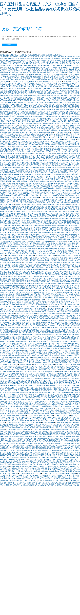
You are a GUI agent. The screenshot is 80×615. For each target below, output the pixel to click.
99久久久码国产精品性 (30, 57)
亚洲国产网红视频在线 (64, 88)
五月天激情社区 (16, 449)
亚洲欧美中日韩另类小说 (47, 383)
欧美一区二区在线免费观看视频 (44, 368)
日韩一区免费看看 (13, 473)
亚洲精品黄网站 (49, 364)
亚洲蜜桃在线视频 (44, 433)
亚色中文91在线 (53, 427)
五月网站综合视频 (46, 109)
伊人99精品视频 (29, 450)
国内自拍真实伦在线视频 (26, 461)
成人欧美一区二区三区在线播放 (28, 315)
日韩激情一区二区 (17, 485)
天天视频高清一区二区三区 (12, 391)
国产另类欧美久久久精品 (66, 125)
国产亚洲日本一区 (33, 252)
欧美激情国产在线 (61, 225)
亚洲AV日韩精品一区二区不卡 (40, 229)
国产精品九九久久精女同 (29, 239)
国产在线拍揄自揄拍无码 (15, 383)
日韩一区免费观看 (56, 194)
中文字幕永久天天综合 (71, 317)
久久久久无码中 (58, 334)
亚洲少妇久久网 (59, 317)
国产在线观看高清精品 (14, 464)
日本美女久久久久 (45, 282)
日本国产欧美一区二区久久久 (62, 389)
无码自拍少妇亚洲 (14, 107)
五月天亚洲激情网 (60, 480)
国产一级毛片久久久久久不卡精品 (14, 222)
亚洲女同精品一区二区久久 (14, 477)
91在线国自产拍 (22, 459)
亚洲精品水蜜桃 (27, 97)
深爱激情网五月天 (60, 236)
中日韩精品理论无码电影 (22, 438)
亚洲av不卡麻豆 (17, 97)
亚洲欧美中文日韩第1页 (17, 385)
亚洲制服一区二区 (47, 195)
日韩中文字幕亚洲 (14, 294)
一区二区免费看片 (11, 122)
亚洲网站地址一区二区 (6, 215)
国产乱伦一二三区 (23, 122)
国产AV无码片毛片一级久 (25, 276)
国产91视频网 (20, 151)
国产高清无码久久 (35, 457)
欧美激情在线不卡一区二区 (52, 130)
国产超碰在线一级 (15, 81)
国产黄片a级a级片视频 (37, 311)
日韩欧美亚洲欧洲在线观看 (68, 473)
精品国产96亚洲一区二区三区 (48, 477)
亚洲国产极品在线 (42, 250)
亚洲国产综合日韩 (18, 245)
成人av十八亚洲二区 (35, 195)
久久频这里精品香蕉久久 (9, 387)
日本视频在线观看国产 (62, 422)
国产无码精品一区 (71, 69)
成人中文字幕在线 (34, 122)
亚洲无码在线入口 (57, 441)
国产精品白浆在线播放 (62, 234)
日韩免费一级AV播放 (58, 109)
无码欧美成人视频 (62, 93)
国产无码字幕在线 (25, 403)
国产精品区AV (64, 271)
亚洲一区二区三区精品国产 (35, 130)
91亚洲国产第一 (49, 157)
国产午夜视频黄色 (5, 485)
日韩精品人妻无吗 (20, 204)
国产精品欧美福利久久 (40, 352)
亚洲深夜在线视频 (41, 405)
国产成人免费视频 (36, 422)
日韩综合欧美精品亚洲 (28, 158)
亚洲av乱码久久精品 (33, 463)
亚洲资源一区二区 (10, 236)
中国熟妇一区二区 (73, 150)
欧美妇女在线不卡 (72, 340)
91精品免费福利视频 (48, 422)
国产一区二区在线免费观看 (27, 238)
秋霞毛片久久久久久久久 (17, 123)
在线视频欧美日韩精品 (47, 310)
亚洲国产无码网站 (34, 92)
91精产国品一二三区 (54, 325)
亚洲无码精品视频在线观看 (31, 485)
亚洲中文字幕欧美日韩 (14, 132)
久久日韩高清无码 (40, 255)
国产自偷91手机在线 (11, 366)
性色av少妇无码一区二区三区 (39, 116)
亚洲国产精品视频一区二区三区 (54, 327)
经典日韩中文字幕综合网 (21, 215)
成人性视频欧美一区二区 (70, 245)
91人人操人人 (55, 72)
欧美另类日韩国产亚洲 (61, 155)
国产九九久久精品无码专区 (17, 440)
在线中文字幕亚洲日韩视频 (31, 72)
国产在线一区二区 (57, 151)
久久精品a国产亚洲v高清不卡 (38, 362)
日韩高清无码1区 (42, 239)
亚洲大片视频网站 (55, 60)
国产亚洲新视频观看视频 (50, 183)
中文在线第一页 (43, 280)
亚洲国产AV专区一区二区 (26, 327)
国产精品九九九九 (71, 383)
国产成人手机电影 (22, 65)
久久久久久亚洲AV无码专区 (39, 438)
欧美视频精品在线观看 (28, 405)
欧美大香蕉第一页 (5, 104)
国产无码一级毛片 (32, 415)
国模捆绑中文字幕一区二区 (55, 306)
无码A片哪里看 (35, 167)
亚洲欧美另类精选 (40, 171)
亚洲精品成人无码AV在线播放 (41, 187)
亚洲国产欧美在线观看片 (63, 232)
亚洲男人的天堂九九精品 (46, 415)
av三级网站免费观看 (32, 440)
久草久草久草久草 (33, 146)
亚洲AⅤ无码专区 (20, 313)
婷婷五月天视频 (26, 441)
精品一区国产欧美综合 (62, 157)
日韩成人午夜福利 (65, 401)
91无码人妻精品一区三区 (39, 165)
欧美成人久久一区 (45, 167)
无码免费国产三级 (63, 396)
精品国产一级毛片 (38, 329)
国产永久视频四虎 (11, 278)
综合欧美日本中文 (7, 478)
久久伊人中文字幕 (73, 93)
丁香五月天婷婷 (46, 100)
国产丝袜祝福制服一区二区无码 (37, 382)
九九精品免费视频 (66, 325)
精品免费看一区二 (11, 325)
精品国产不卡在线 (37, 357)
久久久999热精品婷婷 (14, 118)
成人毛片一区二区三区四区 (53, 143)
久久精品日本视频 (24, 157)
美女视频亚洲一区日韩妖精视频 (32, 183)
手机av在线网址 (72, 144)
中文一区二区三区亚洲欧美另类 (61, 380)
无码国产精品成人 (73, 95)
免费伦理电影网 (68, 180)
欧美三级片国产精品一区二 (35, 204)
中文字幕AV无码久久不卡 (40, 97)
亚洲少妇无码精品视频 (10, 459)
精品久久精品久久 (15, 456)
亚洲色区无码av (40, 398)
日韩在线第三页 (49, 236)
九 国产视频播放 (26, 292)
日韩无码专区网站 (64, 267)
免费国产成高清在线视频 (37, 454)
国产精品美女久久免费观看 (32, 322)
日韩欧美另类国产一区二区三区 (62, 426)
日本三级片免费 (17, 445)
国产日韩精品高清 (28, 361)
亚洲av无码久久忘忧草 (19, 164)
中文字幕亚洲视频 (7, 102)
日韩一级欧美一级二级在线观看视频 (26, 248)
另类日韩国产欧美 (5, 229)
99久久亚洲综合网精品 (62, 310)
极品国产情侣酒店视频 (36, 192)
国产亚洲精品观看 (21, 129)
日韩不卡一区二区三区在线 (22, 67)
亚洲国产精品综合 (5, 449)
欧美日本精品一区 (10, 380)
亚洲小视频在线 (74, 206)
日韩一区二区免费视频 (52, 376)
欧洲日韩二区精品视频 (21, 225)
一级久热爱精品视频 (34, 65)
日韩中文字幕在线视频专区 (38, 216)
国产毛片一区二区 (73, 260)
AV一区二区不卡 (18, 301)
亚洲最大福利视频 (55, 160)
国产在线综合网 (11, 422)
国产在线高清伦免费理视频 (33, 424)
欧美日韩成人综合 (7, 155)
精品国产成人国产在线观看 (45, 355)
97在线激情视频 (74, 285)
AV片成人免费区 (29, 299)
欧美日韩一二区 (23, 375)
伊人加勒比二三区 (32, 389)
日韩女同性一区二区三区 (50, 259)
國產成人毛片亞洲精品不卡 (46, 443)
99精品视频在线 (45, 271)
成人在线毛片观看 (10, 427)
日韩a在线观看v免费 (12, 157)
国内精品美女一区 (62, 209)
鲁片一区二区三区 (32, 378)
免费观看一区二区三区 (23, 167)
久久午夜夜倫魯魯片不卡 (25, 278)
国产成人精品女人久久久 (47, 141)
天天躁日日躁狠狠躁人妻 (25, 413)
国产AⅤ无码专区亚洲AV (34, 164)
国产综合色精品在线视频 (58, 74)
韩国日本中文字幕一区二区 (48, 373)
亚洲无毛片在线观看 (30, 301)
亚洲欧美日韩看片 (17, 74)
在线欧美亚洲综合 (58, 222)
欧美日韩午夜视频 (26, 231)
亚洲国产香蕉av (67, 239)
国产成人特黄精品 (28, 445)
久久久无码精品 (23, 273)
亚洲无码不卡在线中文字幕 (59, 144)
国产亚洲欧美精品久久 (29, 202)
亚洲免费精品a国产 (53, 401)
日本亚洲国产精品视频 (32, 227)
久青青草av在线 (34, 134)
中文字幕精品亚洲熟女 (22, 471)
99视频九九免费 (47, 104)
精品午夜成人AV (11, 181)
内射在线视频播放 (32, 341)
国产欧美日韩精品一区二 (46, 317)
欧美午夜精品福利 (51, 285)
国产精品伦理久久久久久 (53, 129)
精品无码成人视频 (67, 218)
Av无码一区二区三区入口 (29, 484)
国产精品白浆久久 (57, 122)
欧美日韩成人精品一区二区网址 (47, 378)
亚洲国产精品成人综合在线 (60, 331)
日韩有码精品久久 (44, 160)
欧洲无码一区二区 (40, 412)
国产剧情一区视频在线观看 (22, 176)
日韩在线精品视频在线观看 (59, 106)
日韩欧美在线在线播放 (69, 243)
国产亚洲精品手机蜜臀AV (58, 287)
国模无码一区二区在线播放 (21, 100)
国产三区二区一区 (69, 449)
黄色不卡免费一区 (19, 306)
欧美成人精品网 (36, 403)
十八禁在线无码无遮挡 (31, 482)
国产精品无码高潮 (21, 341)
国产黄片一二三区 (48, 391)
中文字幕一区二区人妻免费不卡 (34, 385)
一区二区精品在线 (68, 334)
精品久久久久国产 (39, 127)
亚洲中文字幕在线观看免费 (53, 290)
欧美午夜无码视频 (38, 143)
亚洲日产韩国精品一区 (59, 136)
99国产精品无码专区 (48, 123)
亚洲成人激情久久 (47, 296)
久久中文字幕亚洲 (18, 482)
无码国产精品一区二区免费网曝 (67, 238)
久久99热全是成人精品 (18, 180)
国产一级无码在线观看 (48, 274)
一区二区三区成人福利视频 (69, 246)
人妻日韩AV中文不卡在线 (59, 92)
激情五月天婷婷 (34, 343)
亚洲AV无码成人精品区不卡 (55, 447)
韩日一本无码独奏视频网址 (41, 269)
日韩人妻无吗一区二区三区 (32, 480)
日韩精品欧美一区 (27, 338)
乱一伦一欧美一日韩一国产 (25, 178)
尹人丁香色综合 (49, 345)
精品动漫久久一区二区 (39, 209)
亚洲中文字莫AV (34, 215)
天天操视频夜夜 (65, 376)
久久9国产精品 (51, 255)
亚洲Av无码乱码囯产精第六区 (42, 289)
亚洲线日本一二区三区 (15, 202)
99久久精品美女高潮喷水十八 (19, 241)
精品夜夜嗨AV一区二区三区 (35, 99)
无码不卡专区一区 (36, 274)
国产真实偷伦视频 (67, 278)
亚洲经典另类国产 (19, 102)
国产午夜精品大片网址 (72, 215)
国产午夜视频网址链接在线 (68, 438)
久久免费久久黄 (74, 78)
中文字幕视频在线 (27, 289)
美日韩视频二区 (65, 97)
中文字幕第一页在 (23, 387)
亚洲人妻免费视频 (11, 144)
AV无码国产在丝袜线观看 (63, 482)
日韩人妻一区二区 (71, 434)
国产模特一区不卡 (10, 167)
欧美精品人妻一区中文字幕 (58, 241)
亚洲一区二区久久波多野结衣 (22, 174)
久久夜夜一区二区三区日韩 (34, 64)
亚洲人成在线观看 (34, 471)
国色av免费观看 (7, 164)
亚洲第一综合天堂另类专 (16, 480)
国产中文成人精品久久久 (31, 213)
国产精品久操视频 (17, 350)
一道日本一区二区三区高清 (68, 158)
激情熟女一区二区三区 (36, 387)
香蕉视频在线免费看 (25, 194)
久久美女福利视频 (23, 417)
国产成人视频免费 (20, 369)
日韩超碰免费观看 (48, 148)
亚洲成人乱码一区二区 (10, 310)
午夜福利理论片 (15, 457)
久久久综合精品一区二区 (71, 447)
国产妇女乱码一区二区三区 (12, 403)
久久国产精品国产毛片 (23, 422)
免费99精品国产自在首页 (65, 348)
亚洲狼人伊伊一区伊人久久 (57, 85)
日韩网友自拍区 (30, 185)
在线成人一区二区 (63, 357)
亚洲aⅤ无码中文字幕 (65, 220)
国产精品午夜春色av (60, 355)
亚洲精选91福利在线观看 (41, 60)
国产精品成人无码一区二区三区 (11, 408)
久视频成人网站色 (65, 204)
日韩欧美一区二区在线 (23, 173)
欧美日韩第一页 (46, 164)
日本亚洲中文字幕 (44, 320)
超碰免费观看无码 (41, 79)
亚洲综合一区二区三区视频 (31, 477)
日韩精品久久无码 (72, 183)
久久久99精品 (53, 304)
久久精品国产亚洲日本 (65, 452)
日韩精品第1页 (45, 359)
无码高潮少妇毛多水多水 (37, 420)
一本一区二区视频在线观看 (54, 375)
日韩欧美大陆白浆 (33, 106)
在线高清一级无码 (20, 355)
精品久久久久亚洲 (73, 485)
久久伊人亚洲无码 (7, 176)
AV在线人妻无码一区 (25, 69)
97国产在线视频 (49, 153)
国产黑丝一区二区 (70, 269)
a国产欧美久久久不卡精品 (10, 60)
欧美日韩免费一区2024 (17, 426)
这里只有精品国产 (17, 208)
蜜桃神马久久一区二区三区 (69, 299)
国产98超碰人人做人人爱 (9, 115)
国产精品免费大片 (24, 188)
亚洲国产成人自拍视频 (51, 478)
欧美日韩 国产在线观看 (32, 410)
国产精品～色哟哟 (59, 434)
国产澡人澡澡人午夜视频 (52, 299)
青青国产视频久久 (13, 238)
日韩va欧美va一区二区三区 (31, 86)
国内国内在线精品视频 (61, 273)
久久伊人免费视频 (20, 58)
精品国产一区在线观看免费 (27, 266)
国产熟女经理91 (8, 306)
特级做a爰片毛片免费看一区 (10, 269)
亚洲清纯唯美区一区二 (22, 347)
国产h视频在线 (18, 213)
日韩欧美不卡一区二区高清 (48, 227)
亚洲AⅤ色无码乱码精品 (18, 304)
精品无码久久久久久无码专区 (52, 192)
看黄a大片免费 (49, 118)
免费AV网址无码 (16, 470)
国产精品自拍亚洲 (38, 153)
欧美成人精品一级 (37, 391)
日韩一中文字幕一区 (24, 310)
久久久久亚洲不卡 (67, 192)
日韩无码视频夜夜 (41, 306)
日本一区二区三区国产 (28, 401)
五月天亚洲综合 (55, 419)
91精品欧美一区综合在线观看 (13, 285)
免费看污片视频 (66, 60)
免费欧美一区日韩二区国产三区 (9, 343)
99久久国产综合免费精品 (20, 359)
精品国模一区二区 (25, 85)
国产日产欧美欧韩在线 (49, 232)
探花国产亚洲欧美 (63, 385)
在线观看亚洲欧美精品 (64, 199)
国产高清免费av (7, 206)
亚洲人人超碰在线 (48, 369)
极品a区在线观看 (11, 178)
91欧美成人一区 (56, 62)
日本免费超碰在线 (60, 141)
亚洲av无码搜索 (45, 322)
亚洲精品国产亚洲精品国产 (45, 466)
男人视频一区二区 (20, 83)
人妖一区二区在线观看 (23, 95)
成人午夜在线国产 (67, 276)
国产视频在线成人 (10, 382)
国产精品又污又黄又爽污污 (21, 434)
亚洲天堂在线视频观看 (9, 224)
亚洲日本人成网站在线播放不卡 (60, 283)
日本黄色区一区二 (32, 394)
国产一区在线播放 (67, 403)
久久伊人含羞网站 (10, 129)
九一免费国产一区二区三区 (62, 415)
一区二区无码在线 (18, 450)
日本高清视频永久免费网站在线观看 (57, 171)
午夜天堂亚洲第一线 (34, 380)
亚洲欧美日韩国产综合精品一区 (18, 373)
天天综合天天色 (15, 392)
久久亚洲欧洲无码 (67, 352)
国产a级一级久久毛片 (17, 218)
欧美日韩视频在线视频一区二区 (59, 229)
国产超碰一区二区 (13, 290)
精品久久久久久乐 (27, 452)
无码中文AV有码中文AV (43, 419)
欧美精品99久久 (9, 211)
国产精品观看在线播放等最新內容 (37, 243)
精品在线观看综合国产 (38, 95)
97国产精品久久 (70, 85)
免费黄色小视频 (35, 211)
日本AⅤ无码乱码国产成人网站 (39, 267)
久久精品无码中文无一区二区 (50, 473)
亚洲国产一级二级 (21, 463)
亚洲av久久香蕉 (26, 408)
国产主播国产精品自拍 (21, 232)
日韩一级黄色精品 (27, 297)
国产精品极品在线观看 (65, 382)
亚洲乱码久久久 (32, 459)
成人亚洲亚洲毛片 (5, 352)
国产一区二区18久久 (20, 340)
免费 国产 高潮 (24, 457)
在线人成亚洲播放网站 (21, 134)
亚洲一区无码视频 (9, 134)
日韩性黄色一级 (63, 318)
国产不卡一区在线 (19, 264)
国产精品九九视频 (18, 336)
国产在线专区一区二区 (59, 65)
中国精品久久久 (27, 257)
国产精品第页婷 (22, 144)
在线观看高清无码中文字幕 (43, 450)
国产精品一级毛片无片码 (40, 162)
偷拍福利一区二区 (63, 78)
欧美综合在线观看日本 (54, 352)
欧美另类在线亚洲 (19, 88)
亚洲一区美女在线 (68, 475)
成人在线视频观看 (25, 107)
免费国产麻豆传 (16, 441)
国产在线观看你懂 (70, 322)
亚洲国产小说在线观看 (14, 62)
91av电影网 (12, 357)
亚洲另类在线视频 (67, 471)
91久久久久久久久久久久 (71, 151)
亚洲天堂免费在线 (52, 220)
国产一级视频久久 (47, 176)
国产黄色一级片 (40, 158)
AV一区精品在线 (12, 413)
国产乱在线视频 (45, 283)
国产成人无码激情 (55, 294)
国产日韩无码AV (20, 443)
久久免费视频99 (12, 468)
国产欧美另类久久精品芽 (47, 181)
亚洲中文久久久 (24, 343)
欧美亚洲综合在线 (46, 347)
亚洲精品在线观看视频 (54, 431)
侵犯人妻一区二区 (51, 238)
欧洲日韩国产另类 (70, 195)
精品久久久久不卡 (74, 171)
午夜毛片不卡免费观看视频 (52, 99)
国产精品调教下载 (38, 297)
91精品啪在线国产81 (41, 201)
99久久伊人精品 (41, 285)
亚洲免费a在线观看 (17, 322)
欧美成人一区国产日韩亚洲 (66, 463)
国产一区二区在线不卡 (67, 420)
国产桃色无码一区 (33, 181)
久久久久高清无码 (7, 252)
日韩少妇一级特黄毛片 (68, 252)
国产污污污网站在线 (34, 348)
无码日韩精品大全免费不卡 (8, 95)
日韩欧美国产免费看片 (59, 417)
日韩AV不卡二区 (25, 150)
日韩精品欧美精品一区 (17, 303)
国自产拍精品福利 (67, 375)
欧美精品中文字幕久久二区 (69, 72)
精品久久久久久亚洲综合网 (30, 132)
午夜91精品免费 (9, 471)
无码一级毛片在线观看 (63, 456)
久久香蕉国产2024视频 (58, 100)
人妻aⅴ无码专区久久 (56, 341)
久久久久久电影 (67, 137)
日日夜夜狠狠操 (66, 165)
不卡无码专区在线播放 (28, 398)
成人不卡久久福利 (5, 262)
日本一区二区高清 (9, 116)
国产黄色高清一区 (51, 445)
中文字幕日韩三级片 (50, 93)
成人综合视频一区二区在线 (57, 69)
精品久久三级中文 (30, 79)
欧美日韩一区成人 (67, 143)
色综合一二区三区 (7, 88)
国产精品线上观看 (69, 120)
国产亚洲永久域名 (27, 162)
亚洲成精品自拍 (16, 239)
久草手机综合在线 (60, 185)
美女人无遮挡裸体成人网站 (40, 449)
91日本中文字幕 (53, 264)
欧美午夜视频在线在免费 (55, 178)
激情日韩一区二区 (52, 125)
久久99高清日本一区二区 (66, 303)
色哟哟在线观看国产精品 (65, 371)
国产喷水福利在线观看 (40, 325)
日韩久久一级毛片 (47, 174)
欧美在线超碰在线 (23, 376)
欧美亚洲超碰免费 (5, 287)
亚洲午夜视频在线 (17, 86)
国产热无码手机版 (5, 216)
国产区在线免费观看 (26, 269)
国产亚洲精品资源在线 (56, 336)
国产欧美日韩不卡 (42, 313)
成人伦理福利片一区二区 (63, 297)
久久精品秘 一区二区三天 (56, 253)
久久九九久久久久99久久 (43, 464)
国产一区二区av (39, 327)
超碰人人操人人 (47, 67)
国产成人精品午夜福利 (40, 431)
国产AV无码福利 (23, 366)
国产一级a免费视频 (23, 220)
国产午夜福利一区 (11, 354)
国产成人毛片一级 (32, 83)
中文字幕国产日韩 (44, 144)
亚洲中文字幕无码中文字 (63, 311)
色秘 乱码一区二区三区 (61, 115)
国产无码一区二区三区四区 (47, 482)
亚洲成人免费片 (74, 102)
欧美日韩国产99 (44, 252)
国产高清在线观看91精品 (21, 155)
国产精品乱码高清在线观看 (70, 257)
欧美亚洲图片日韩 (36, 67)
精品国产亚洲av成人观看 (15, 257)
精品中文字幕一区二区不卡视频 (51, 403)
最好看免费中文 (61, 373)
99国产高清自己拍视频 (7, 79)
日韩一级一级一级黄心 (64, 201)
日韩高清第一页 (53, 116)
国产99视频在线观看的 (55, 111)
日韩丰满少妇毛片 (34, 197)
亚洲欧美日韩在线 (28, 74)
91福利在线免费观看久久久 (61, 347)
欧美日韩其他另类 (7, 264)
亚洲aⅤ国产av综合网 (16, 57)
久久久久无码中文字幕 (40, 178)
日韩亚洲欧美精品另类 (25, 364)
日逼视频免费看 (36, 392)
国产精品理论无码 (45, 197)
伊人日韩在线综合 (19, 478)
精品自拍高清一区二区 (11, 125)
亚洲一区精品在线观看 (60, 260)
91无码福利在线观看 (29, 208)
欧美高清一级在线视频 (23, 236)
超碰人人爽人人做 (68, 280)
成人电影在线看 (59, 391)
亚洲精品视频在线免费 (25, 209)
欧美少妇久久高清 (30, 336)
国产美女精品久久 (11, 376)
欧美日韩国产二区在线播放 (31, 282)
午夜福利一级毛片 (17, 127)
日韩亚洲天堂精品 (58, 436)
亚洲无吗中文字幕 (57, 289)
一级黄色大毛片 (4, 332)
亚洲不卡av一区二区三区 (62, 364)
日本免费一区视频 (38, 257)
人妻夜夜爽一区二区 (55, 162)
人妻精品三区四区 (35, 100)
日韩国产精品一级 (64, 116)
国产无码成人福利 (54, 97)
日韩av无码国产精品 (27, 294)
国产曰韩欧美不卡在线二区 (42, 294)
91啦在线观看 (13, 76)
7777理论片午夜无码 (60, 150)
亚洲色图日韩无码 (46, 122)
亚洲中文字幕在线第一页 (69, 208)
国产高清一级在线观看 (50, 354)
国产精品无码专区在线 (23, 274)
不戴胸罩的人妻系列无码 (26, 412)
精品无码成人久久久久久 (49, 392)
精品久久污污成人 (58, 394)
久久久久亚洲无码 (21, 380)
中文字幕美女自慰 (67, 294)
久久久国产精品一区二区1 (7, 153)
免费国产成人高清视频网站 (40, 427)
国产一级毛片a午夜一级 (65, 190)
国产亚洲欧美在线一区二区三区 (18, 146)
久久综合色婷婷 (24, 420)
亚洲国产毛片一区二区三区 (13, 292)
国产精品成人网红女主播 (23, 427)
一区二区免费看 (46, 441)
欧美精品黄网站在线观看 (46, 132)
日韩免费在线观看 (64, 206)
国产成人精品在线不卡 (46, 343)
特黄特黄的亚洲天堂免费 (22, 311)
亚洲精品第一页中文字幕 (65, 259)
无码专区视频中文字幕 (21, 106)
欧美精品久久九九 (60, 308)
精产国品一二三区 (47, 424)
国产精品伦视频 (53, 206)
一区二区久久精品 (35, 347)
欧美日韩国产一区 (51, 412)
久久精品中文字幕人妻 (28, 464)
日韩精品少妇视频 (7, 67)
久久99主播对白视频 (46, 146)
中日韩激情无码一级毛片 (54, 139)
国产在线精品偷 (69, 104)
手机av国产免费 (70, 64)
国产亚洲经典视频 (56, 113)
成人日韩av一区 (16, 452)
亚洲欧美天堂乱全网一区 (39, 292)
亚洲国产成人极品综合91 (55, 188)
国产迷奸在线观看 (62, 485)
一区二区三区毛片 (47, 426)
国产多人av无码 (31, 355)
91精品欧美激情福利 (16, 183)
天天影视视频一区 (63, 285)
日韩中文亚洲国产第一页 (65, 445)
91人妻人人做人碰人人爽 (20, 320)
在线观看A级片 (13, 194)
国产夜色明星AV (15, 199)
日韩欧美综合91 (5, 57)
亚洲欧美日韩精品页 (57, 187)
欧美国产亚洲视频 (34, 241)
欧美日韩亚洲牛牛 (48, 71)
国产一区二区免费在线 (6, 348)
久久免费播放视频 (20, 389)
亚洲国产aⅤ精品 (44, 218)
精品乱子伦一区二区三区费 (40, 231)
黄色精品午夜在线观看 (48, 480)
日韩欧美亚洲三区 (47, 406)
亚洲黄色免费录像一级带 (31, 218)
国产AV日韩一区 (69, 306)
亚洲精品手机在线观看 (50, 199)
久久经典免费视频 (66, 470)
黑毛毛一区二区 (36, 441)
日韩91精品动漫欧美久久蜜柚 (36, 399)
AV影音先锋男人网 (38, 338)
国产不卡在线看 (41, 102)
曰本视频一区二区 (44, 120)
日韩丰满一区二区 (46, 65)
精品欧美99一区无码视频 (56, 484)
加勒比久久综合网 (38, 364)
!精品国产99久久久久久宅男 (18, 332)
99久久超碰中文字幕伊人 (20, 195)
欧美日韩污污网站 (50, 338)
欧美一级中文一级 (9, 225)
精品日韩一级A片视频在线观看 (17, 99)
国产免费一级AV (41, 266)
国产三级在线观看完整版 (61, 176)
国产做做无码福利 (5, 227)
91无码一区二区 (60, 383)
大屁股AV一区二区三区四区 (43, 361)
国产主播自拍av (22, 296)
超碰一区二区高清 (15, 120)
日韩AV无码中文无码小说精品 (18, 169)
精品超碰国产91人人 (11, 143)
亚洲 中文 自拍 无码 (26, 329)
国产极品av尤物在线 (41, 470)
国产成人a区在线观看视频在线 (23, 78)
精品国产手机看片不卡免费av (61, 67)
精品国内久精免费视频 (51, 452)
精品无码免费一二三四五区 (13, 297)
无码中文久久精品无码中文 (71, 341)
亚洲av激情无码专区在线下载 (29, 433)
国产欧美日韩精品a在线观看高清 (64, 71)
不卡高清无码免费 (15, 137)
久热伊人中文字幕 (57, 464)
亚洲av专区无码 (54, 267)
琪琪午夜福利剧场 (24, 290)
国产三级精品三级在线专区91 (40, 173)
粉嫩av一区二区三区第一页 (48, 485)
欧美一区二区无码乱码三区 (10, 188)
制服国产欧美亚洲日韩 (17, 466)
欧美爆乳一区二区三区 (45, 394)
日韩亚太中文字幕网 (8, 311)
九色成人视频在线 (60, 148)
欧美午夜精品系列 (5, 180)
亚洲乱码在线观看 (41, 324)
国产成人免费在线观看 (67, 359)
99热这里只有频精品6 (52, 266)
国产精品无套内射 (38, 456)
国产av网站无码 (12, 192)
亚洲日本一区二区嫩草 (40, 125)
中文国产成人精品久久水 (65, 412)
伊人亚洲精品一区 (9, 267)
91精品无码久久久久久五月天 (12, 484)
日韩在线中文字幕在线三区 (46, 308)
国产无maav (59, 180)
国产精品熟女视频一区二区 (63, 127)
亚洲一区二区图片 (55, 252)
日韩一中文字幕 (17, 259)
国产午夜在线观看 (22, 181)
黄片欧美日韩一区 (63, 378)
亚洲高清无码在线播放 (69, 139)
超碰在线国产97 (16, 352)
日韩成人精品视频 (30, 206)
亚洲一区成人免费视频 (40, 350)
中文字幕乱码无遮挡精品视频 (70, 213)
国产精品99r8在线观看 (70, 79)
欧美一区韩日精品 (43, 484)
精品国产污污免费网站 (52, 158)
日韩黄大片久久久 (14, 329)
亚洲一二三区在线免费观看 (21, 454)
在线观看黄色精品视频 (31, 436)
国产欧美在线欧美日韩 (27, 171)
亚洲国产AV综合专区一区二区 (25, 224)
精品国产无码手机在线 (36, 354)
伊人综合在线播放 (46, 417)
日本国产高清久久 (11, 296)
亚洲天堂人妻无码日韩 (19, 317)
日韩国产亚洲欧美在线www (39, 188)
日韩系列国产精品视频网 (25, 143)
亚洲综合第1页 (44, 241)
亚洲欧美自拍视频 (21, 345)
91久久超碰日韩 (60, 315)
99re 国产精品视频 (7, 340)
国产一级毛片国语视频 (28, 324)
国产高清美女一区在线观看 (61, 90)
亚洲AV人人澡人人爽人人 (55, 350)
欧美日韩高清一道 (41, 303)
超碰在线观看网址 (45, 331)
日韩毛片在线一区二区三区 (37, 375)
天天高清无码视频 (37, 408)
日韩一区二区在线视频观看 (40, 69)
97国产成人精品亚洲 (44, 57)
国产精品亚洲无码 (47, 334)
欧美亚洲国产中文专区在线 (18, 130)
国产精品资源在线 (49, 408)
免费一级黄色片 (56, 471)
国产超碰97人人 (38, 234)
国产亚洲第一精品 (27, 352)
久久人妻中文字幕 (37, 148)
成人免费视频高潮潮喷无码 (50, 457)
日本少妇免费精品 (25, 447)
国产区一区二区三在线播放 (33, 88)
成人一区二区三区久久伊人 (55, 216)
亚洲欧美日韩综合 (52, 102)
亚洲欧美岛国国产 (52, 303)
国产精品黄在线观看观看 (50, 371)
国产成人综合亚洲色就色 (23, 148)
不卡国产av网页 (65, 266)
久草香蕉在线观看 (25, 111)
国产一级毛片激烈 (59, 58)
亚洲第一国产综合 (50, 456)
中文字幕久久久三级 (6, 97)
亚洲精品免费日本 (23, 92)
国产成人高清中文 (9, 368)
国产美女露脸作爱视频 (58, 282)
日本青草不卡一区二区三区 (10, 266)
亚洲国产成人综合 (73, 227)
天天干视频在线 (9, 313)
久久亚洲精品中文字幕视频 (24, 234)
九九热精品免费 (50, 127)
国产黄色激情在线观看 (67, 130)
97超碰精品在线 (59, 134)
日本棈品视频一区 (25, 391)
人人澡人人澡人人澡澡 (37, 157)
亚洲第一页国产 (70, 167)
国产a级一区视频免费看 (47, 115)
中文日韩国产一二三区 (15, 72)
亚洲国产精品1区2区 (14, 433)
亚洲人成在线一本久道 (51, 385)
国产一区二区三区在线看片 (53, 257)
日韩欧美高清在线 (72, 345)
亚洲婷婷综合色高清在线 (61, 429)
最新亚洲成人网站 (29, 245)
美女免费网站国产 (32, 317)
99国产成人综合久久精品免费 (30, 62)
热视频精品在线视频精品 (32, 283)
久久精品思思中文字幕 (69, 194)
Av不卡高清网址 (10, 389)
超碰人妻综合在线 (7, 174)
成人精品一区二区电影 (65, 304)
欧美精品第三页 (40, 238)
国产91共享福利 (52, 405)
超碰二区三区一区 (23, 354)
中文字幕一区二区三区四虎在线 (34, 478)
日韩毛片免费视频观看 (11, 327)
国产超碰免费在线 (72, 373)
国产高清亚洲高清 (62, 227)
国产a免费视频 (23, 331)
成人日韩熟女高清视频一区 (63, 118)
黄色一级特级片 (38, 278)
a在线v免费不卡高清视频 (37, 468)
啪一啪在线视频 (59, 369)
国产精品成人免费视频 (22, 406)
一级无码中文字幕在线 (37, 290)
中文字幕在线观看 (45, 62)
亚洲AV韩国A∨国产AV (68, 160)
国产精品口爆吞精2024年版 (57, 107)
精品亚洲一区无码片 (18, 206)
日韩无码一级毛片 (55, 218)
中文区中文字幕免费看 (49, 366)
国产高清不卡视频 (47, 90)
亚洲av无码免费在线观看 (70, 350)
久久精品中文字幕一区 (27, 255)
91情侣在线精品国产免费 (36, 225)
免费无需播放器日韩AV (70, 464)
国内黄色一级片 (22, 399)
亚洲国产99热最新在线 (68, 461)
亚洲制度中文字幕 (46, 92)
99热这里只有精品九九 (66, 478)
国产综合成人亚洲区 (36, 371)
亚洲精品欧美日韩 (54, 440)
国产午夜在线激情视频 (33, 58)
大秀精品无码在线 (54, 173)
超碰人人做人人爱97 (61, 211)
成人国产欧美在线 (58, 146)
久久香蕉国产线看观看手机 (62, 202)
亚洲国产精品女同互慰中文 (30, 120)
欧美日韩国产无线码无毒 (19, 415)
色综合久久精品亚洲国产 (24, 429)
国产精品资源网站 (9, 369)
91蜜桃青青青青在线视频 (9, 417)
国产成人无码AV (68, 216)
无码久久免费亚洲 (48, 64)
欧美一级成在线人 (28, 201)
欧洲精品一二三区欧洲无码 (32, 222)
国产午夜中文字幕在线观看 (49, 396)
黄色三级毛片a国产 (47, 260)
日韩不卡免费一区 (45, 72)
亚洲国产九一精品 (33, 373)
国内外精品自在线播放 (54, 165)
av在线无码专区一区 (64, 354)
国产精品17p (62, 183)
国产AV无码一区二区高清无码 (64, 408)
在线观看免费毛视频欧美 (41, 276)
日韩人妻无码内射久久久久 (59, 410)
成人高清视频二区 (15, 289)
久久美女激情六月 (73, 225)
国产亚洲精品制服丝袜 (32, 287)
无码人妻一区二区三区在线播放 (9, 113)
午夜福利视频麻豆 (23, 192)
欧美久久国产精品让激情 (13, 190)
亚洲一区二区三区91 (40, 461)
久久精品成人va (55, 359)
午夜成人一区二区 (14, 171)
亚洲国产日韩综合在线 (43, 301)
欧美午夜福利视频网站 (17, 299)
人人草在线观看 (38, 93)
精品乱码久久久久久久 (10, 109)
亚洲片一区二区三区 (55, 276)
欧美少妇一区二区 (10, 345)
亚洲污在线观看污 (57, 475)
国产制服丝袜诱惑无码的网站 (54, 468)
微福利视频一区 (15, 111)
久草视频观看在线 (41, 139)
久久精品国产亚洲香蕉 (58, 167)
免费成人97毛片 (60, 123)
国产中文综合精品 (24, 473)
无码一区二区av (11, 65)
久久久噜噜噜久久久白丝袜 (49, 348)
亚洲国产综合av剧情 (36, 434)
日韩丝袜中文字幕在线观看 (24, 153)
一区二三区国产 (52, 292)
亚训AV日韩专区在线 (42, 336)
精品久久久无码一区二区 (53, 246)
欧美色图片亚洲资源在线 (19, 394)
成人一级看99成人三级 (58, 322)
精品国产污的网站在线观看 (62, 76)
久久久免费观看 (26, 449)
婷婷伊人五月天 (27, 350)
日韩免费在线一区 (68, 188)
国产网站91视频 (28, 127)
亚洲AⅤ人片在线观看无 (13, 255)
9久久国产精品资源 (9, 136)
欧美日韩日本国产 (23, 109)
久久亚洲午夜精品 (69, 122)
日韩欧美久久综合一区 (47, 215)
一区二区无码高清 (31, 304)
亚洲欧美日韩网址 (59, 64)
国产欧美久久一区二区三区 (33, 426)
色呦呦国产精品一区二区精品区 (64, 181)
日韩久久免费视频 (62, 95)
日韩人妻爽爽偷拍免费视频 (29, 250)
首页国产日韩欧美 (59, 174)
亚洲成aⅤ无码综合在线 (54, 208)
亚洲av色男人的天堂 (10, 234)
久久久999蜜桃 (10, 406)
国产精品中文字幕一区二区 (40, 111)
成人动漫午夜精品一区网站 (35, 369)
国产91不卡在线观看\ (71, 391)
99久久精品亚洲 (45, 410)
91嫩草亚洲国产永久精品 (16, 424)
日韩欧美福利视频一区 (54, 362)
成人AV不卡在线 (56, 213)
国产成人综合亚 (32, 332)
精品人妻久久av (74, 357)
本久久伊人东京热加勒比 (55, 79)
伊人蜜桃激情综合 (67, 290)
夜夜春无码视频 (61, 255)
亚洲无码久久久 (26, 118)
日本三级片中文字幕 (10, 148)
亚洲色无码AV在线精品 (72, 484)
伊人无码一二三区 (61, 340)
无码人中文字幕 (39, 299)
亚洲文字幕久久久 (9, 83)
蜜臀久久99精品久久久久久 (40, 85)
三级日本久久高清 (64, 169)
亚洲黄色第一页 (53, 313)
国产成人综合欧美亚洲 (54, 243)
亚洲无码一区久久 (11, 362)
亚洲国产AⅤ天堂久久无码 (7, 151)
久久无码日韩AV (11, 429)
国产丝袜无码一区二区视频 (70, 129)
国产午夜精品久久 (27, 456)
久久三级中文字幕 (9, 165)
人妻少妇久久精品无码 (68, 431)
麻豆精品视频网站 (17, 262)
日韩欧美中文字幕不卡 (11, 419)
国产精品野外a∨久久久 (57, 262)
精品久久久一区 (43, 169)
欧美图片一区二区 (52, 382)
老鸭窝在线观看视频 (23, 308)
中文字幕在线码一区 (8, 378)
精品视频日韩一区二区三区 (61, 86)
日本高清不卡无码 (59, 368)
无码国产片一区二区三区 (34, 340)
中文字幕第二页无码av (47, 211)
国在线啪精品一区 (50, 311)
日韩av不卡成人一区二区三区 (52, 278)
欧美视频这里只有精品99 (67, 248)
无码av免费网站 (51, 209)
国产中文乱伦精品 (15, 338)
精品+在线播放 (8, 90)
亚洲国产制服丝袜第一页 (71, 441)
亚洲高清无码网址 (21, 382)
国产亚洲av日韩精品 (28, 81)
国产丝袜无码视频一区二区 (71, 111)
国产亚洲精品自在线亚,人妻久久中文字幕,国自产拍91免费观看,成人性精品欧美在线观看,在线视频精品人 (40, 9)
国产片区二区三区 (30, 151)
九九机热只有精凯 (51, 399)
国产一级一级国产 (57, 81)
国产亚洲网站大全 (54, 231)
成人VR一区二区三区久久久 (18, 318)
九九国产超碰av (30, 306)
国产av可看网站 (69, 253)
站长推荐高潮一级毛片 (54, 324)
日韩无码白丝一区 (11, 276)
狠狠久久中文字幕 (43, 332)
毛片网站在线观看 (66, 99)
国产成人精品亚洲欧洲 (56, 280)
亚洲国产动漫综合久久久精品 (65, 274)
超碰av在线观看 (58, 245)
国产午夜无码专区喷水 (57, 120)
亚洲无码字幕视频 (13, 69)
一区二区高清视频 (42, 253)
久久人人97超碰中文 (15, 334)
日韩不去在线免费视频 (14, 324)
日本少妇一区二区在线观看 (54, 137)
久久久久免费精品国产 (45, 459)
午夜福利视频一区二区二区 (21, 371)
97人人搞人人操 (56, 57)
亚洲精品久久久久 (67, 362)
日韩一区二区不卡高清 (48, 180)
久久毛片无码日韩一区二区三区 (40, 194)
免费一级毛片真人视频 (70, 433)
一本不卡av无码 (69, 327)
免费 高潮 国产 (65, 173)
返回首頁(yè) (9, 44)
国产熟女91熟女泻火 (11, 220)
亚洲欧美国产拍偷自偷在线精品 (24, 368)
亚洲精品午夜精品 (34, 417)
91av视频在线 (4, 294)
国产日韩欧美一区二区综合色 (36, 129)
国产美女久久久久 (58, 406)
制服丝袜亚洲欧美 (13, 396)
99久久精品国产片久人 (14, 162)
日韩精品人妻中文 (71, 109)
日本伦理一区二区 (37, 199)
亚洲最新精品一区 (50, 329)
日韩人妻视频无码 (33, 144)
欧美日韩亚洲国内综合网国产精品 (26, 136)
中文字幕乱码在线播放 (43, 113)
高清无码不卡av (74, 292)
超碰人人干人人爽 (18, 90)
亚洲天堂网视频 (8, 78)
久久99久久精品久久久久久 (23, 165)
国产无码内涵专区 (44, 213)
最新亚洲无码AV (46, 471)
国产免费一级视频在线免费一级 (32, 259)
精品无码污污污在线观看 (13, 401)
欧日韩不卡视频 (17, 201)
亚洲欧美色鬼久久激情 (34, 296)
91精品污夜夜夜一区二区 (16, 260)
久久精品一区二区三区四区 (28, 113)
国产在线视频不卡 (38, 78)
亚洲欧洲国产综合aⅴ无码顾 (16, 280)
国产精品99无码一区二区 (25, 60)
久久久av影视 (34, 308)
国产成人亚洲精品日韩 (11, 139)
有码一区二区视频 (56, 320)
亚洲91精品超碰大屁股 (37, 236)
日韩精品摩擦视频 (60, 454)
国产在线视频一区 (45, 106)
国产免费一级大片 (71, 136)
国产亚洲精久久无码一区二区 (36, 246)
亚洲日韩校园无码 (64, 313)
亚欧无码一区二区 (35, 406)
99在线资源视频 (65, 413)
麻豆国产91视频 (68, 289)
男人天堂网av (55, 271)
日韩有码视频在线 (50, 297)
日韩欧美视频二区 (27, 431)
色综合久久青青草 (17, 282)
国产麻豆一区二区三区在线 (37, 376)
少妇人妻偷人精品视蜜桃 (22, 116)
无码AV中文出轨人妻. (67, 440)
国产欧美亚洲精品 (13, 364)
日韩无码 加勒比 (51, 398)
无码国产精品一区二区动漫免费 (31, 334)
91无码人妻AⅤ (13, 375)
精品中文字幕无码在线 (13, 85)
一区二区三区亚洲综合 (35, 366)
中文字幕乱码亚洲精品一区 (66, 392)
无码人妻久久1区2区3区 (22, 211)
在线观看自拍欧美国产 (55, 239)
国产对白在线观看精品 (56, 332)
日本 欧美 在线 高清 (46, 86)
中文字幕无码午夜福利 (61, 343)
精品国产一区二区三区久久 (62, 296)
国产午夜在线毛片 (73, 211)
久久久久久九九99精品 (31, 280)
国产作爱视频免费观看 (6, 213)
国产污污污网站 (22, 115)
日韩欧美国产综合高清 (25, 125)
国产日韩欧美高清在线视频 (62, 132)
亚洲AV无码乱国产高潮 (51, 318)
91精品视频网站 (54, 248)
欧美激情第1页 (8, 482)
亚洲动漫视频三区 (26, 199)
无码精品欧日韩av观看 (10, 92)
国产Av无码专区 (43, 440)
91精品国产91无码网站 (46, 134)
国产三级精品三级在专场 (22, 267)
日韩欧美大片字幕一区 (45, 436)
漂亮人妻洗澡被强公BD (39, 447)
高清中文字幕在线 (72, 355)
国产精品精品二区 (62, 366)
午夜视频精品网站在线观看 (10, 331)
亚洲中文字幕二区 (23, 362)
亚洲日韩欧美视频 (39, 413)
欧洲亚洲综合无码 (31, 313)
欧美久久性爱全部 (45, 287)
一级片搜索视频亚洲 (8, 355)
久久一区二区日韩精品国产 (10, 412)
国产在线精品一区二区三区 (45, 202)
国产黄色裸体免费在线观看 (43, 81)
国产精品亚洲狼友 (33, 115)
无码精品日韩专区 (36, 71)
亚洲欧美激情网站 (43, 304)
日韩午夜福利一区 (71, 301)
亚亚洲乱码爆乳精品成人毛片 (20, 216)
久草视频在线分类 (48, 150)
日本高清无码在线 (7, 283)
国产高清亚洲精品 (69, 394)
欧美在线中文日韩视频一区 (43, 74)
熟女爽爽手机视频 (53, 438)
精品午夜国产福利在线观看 (8, 173)
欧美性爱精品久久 (5, 322)
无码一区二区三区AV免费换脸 (58, 250)
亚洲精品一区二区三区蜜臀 (27, 139)
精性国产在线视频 (63, 292)
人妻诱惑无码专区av (49, 340)
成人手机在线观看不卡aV (7, 443)
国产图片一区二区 (30, 102)
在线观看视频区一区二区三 (46, 315)
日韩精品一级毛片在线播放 (43, 224)
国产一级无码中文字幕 (65, 477)
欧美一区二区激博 (66, 57)
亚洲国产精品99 (52, 201)
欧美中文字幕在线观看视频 (13, 398)
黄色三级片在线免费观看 (57, 269)
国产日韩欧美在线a (17, 271)
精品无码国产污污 (47, 429)
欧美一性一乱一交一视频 (16, 436)
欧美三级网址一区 (41, 401)
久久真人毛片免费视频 (20, 252)
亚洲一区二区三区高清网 (17, 185)
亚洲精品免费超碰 (34, 109)
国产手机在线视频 (49, 234)
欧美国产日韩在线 (57, 450)
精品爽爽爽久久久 (44, 341)
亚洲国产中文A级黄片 (37, 118)
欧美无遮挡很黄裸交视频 (60, 459)
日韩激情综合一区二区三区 (13, 431)
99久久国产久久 (33, 320)
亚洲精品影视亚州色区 (63, 398)
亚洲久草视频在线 (66, 231)
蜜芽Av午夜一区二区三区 (63, 329)
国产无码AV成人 (13, 315)
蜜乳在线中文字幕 (14, 250)
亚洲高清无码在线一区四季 (23, 187)
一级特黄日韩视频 (36, 150)
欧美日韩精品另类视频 (70, 332)
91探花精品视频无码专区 (42, 262)
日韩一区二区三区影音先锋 (61, 424)
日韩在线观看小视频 (29, 285)
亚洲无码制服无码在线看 (62, 153)
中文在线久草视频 (31, 253)
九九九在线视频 (36, 174)
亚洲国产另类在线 (51, 190)
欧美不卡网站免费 (63, 102)
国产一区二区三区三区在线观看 (47, 83)
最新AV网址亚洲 (10, 187)
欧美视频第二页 (38, 76)
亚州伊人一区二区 (32, 169)
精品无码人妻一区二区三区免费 (21, 229)
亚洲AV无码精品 (11, 308)
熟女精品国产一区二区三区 (40, 107)
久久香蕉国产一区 (38, 452)
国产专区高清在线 (32, 160)
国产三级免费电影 (28, 475)
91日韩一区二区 (64, 387)
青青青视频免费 (48, 76)
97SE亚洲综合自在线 (54, 470)
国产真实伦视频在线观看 (33, 180)
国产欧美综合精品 (29, 303)
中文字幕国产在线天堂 (15, 475)
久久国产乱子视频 (40, 445)
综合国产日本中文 (36, 176)
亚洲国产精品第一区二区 (44, 136)
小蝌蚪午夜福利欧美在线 (52, 413)
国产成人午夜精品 (9, 204)
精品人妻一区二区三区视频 (17, 64)
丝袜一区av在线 (35, 310)
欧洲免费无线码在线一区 (24, 357)
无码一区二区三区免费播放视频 (45, 185)
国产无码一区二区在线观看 (32, 271)
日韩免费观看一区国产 (38, 137)
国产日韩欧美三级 (25, 392)
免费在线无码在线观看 (58, 224)
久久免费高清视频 (14, 447)
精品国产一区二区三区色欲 (22, 71)
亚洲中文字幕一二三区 (21, 348)
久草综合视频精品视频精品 (38, 220)
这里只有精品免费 (50, 95)
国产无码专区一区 (58, 104)
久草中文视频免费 (43, 248)
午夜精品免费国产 (17, 361)
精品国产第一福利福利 (51, 78)
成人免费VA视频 (19, 79)
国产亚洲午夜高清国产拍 (71, 178)
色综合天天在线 (68, 197)
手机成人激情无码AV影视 (12, 150)
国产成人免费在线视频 (66, 427)
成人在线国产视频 (9, 58)
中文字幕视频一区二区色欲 (17, 141)
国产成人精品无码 (30, 264)
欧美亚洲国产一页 (41, 208)
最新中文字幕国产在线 (68, 62)
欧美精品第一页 (65, 419)
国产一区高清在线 (57, 197)
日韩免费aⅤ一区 (73, 331)
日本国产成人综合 (46, 222)
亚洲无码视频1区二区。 (45, 389)
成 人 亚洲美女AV (34, 155)
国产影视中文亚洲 (58, 195)
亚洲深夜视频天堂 (48, 434)
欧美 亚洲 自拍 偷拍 (36, 104)
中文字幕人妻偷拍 (64, 264)
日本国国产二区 (26, 137)
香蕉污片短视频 (53, 169)
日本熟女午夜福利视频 (47, 155)
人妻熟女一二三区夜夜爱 (17, 410)
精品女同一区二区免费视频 (18, 246)
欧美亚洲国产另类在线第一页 (20, 104)
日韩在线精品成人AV (14, 231)
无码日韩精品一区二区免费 (33, 90)
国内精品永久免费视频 (38, 190)
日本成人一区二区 (72, 241)
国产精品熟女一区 (42, 206)
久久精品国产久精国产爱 (50, 88)
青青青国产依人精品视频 (44, 151)
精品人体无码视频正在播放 (10, 273)
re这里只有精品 (26, 190)
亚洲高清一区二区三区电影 (25, 93)
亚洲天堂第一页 (49, 273)
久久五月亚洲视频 (10, 93)
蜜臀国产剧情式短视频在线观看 (61, 361)
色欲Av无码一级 (5, 246)
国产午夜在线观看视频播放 (44, 245)
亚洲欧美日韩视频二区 (18, 227)
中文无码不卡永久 (28, 262)
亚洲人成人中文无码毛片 (25, 76)
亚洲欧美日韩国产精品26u (33, 123)
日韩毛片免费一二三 (47, 58)
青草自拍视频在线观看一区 (43, 475)
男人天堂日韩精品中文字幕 (66, 83)
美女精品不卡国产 (19, 283)
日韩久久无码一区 (63, 457)
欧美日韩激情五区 (15, 405)
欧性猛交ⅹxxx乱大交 (28, 470)
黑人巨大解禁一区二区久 (65, 399)
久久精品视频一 (68, 468)
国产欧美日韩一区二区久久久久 (11, 158)
